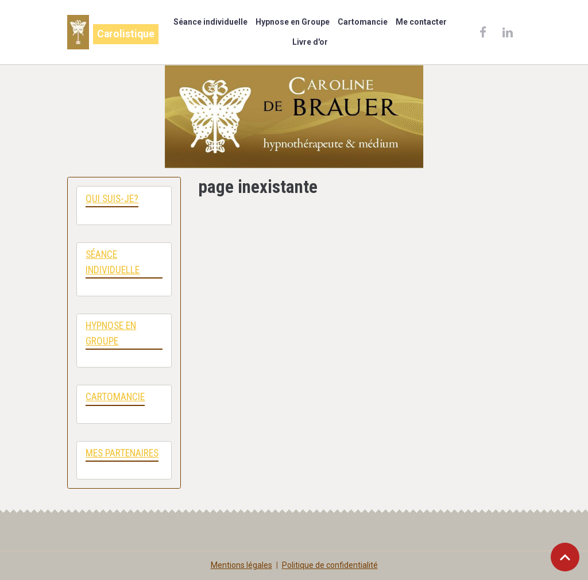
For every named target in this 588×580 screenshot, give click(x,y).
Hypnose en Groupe (293, 21)
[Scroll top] (565, 557)
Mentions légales (241, 565)
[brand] (109, 32)
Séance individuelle (210, 21)
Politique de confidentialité (330, 565)
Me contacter (421, 21)
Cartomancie (363, 21)
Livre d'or (310, 42)
